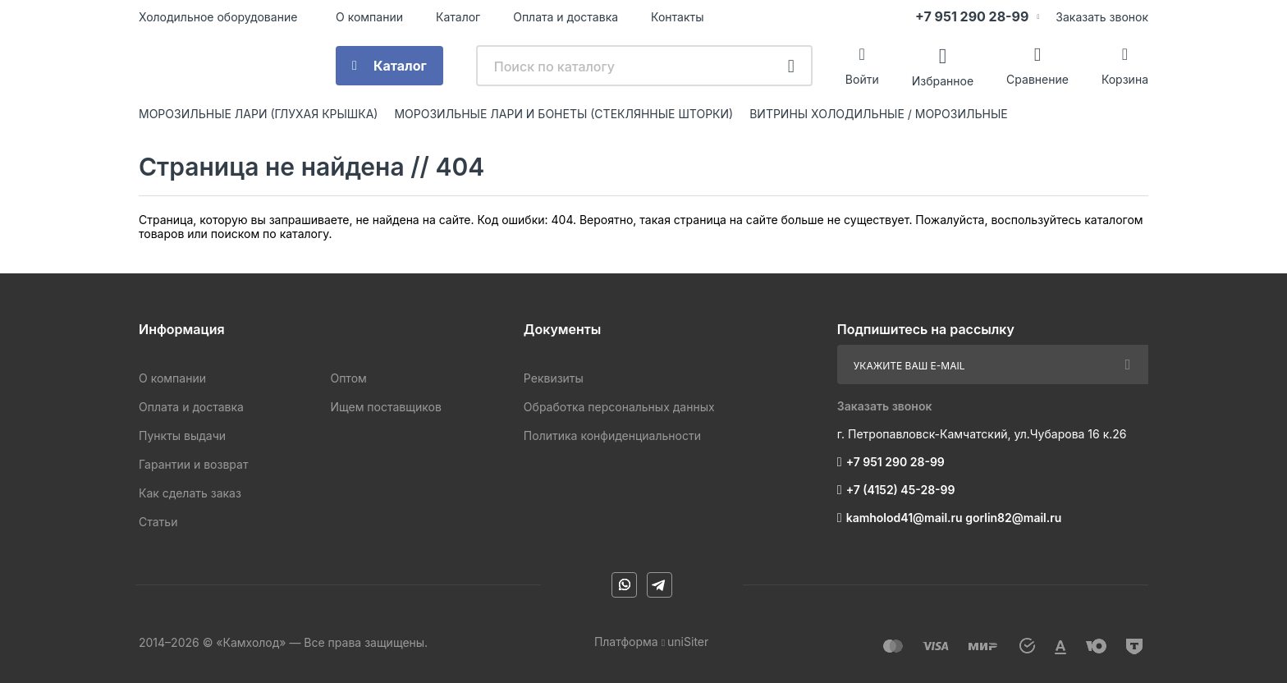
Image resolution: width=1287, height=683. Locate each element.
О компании (369, 17)
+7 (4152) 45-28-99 (900, 490)
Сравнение (1037, 79)
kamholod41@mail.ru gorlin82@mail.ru (954, 518)
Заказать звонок (1102, 17)
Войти (862, 79)
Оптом (348, 378)
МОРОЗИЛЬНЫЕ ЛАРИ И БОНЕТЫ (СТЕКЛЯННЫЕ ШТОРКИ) (563, 114)
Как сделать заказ (190, 493)
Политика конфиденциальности (612, 435)
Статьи (158, 522)
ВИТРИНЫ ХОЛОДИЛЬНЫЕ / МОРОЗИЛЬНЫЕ (878, 114)
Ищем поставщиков (385, 407)
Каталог (458, 17)
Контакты (677, 17)
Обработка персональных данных (619, 407)
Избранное (942, 80)
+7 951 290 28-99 (971, 16)
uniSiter (687, 642)
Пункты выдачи (182, 435)
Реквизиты (554, 378)
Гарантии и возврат (193, 464)
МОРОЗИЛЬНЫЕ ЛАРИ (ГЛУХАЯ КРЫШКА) (258, 114)
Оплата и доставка (565, 17)
